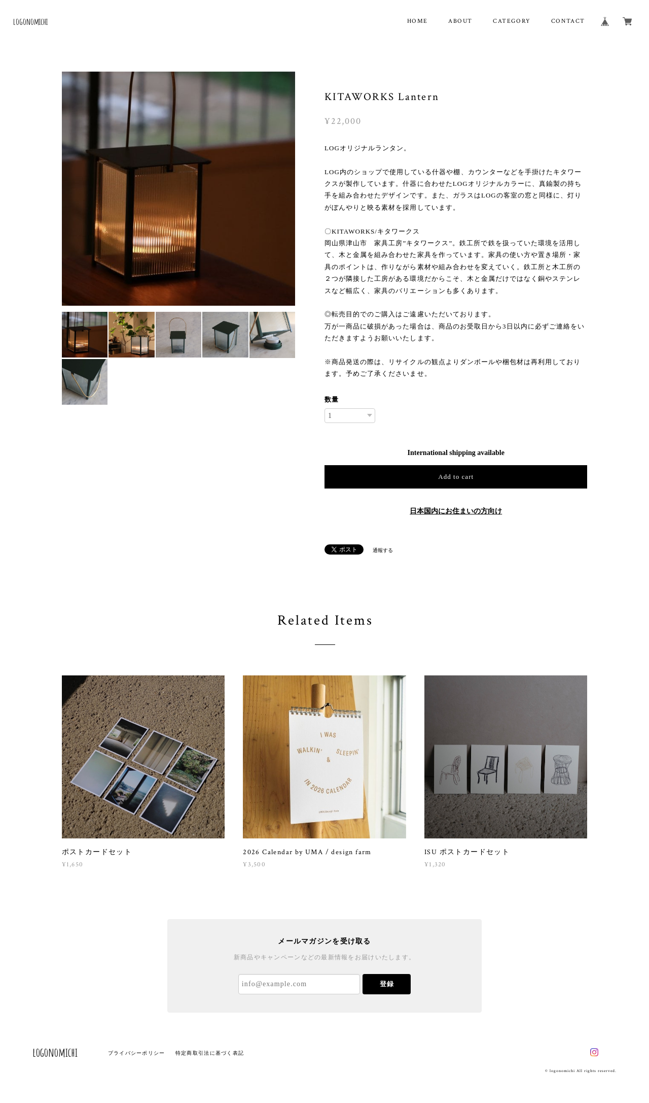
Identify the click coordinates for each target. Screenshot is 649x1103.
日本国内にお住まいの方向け (456, 511)
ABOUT (460, 21)
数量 (331, 399)
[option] (179, 189)
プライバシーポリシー (136, 1053)
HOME (417, 21)
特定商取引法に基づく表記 (209, 1053)
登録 (387, 984)
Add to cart (456, 476)
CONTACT (568, 21)
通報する (383, 550)
